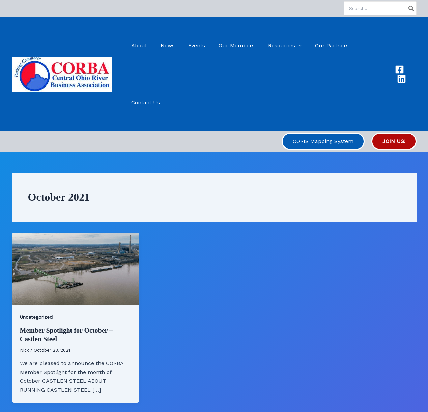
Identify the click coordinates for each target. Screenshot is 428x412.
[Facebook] (398, 45)
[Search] (411, 8)
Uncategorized (36, 260)
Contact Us (367, 45)
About (146, 45)
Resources (281, 45)
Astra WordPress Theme (255, 395)
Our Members (236, 45)
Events (198, 45)
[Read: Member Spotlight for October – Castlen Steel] (76, 211)
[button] (294, 45)
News (172, 45)
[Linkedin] (412, 45)
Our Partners (326, 45)
